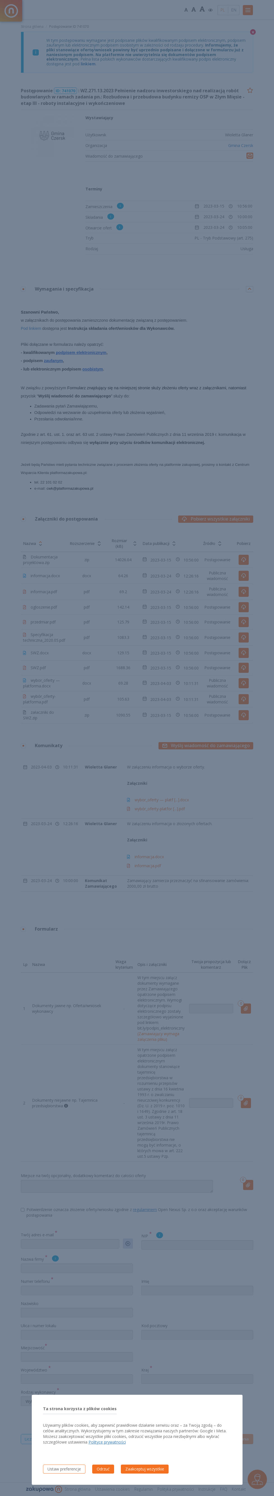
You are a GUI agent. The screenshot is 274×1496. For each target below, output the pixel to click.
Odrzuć (103, 1469)
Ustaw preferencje (64, 1469)
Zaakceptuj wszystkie (144, 1469)
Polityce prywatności (107, 1442)
